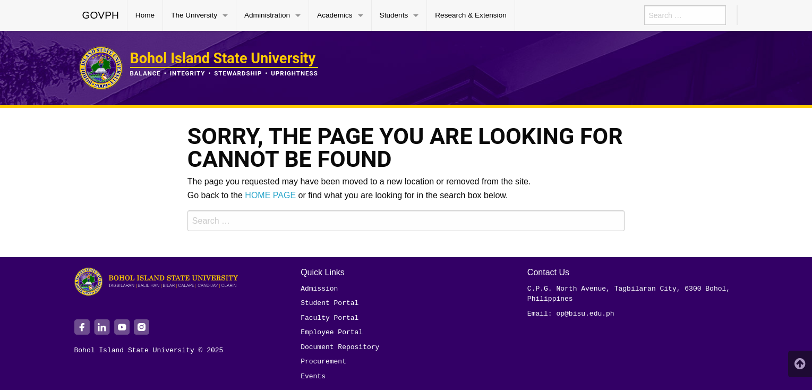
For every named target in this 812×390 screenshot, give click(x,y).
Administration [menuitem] (267, 15)
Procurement (323, 361)
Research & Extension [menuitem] (471, 15)
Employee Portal (332, 332)
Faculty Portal (329, 318)
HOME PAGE (270, 195)
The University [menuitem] (194, 15)
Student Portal (329, 303)
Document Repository (340, 347)
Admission (319, 288)
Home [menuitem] (145, 15)
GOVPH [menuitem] (100, 15)
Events (313, 376)
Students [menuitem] (394, 15)
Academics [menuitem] (334, 15)
